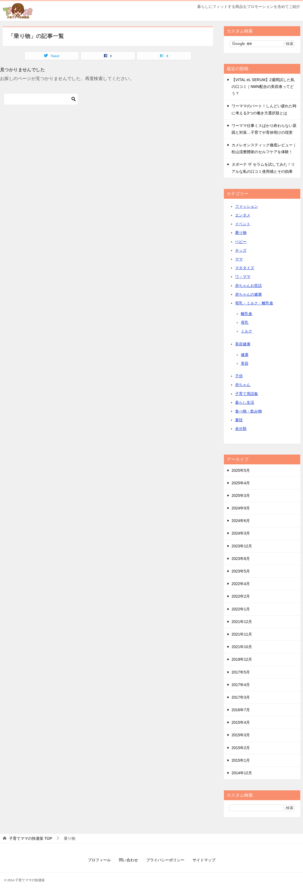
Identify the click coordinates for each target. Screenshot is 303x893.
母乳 (244, 322)
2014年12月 (242, 773)
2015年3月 (241, 735)
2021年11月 (242, 634)
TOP (30, 838)
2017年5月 (241, 672)
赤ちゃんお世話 (248, 285)
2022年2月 (241, 596)
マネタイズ (244, 268)
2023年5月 (241, 571)
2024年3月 (241, 533)
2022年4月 (241, 584)
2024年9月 (241, 508)
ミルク (246, 331)
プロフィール (99, 860)
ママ (239, 259)
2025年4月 (241, 483)
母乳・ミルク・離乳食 (254, 303)
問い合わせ (128, 860)
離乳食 (246, 313)
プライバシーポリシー (165, 860)
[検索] (41, 99)
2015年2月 (241, 748)
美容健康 (242, 344)
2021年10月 (242, 647)
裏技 (239, 420)
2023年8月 (241, 558)
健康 (244, 354)
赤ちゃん (242, 384)
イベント (242, 224)
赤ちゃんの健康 (248, 294)
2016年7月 (241, 710)
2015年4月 (241, 722)
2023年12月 (242, 546)
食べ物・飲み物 (248, 411)
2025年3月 (241, 495)
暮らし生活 (244, 402)
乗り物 (241, 232)
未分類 (241, 428)
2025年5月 (241, 470)
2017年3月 (241, 697)
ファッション (246, 206)
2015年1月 (241, 760)
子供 (239, 376)
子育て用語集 (246, 393)
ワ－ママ (242, 276)
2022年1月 (241, 609)
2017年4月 (241, 685)
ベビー (241, 241)
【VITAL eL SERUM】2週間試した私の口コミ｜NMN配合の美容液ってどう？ (263, 87)
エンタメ (242, 215)
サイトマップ (204, 860)
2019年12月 (242, 659)
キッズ (241, 250)
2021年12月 (242, 621)
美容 (244, 363)
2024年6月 (241, 520)
